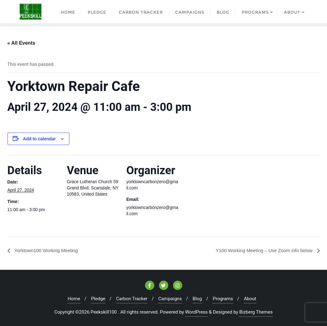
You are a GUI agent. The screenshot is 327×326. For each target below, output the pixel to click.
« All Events (21, 43)
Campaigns (170, 298)
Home (74, 298)
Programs (223, 298)
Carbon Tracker (132, 298)
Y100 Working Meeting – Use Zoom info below (262, 250)
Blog (197, 298)
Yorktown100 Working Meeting (47, 250)
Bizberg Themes (256, 312)
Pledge (98, 298)
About (250, 298)
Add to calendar (39, 138)
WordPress (196, 312)
